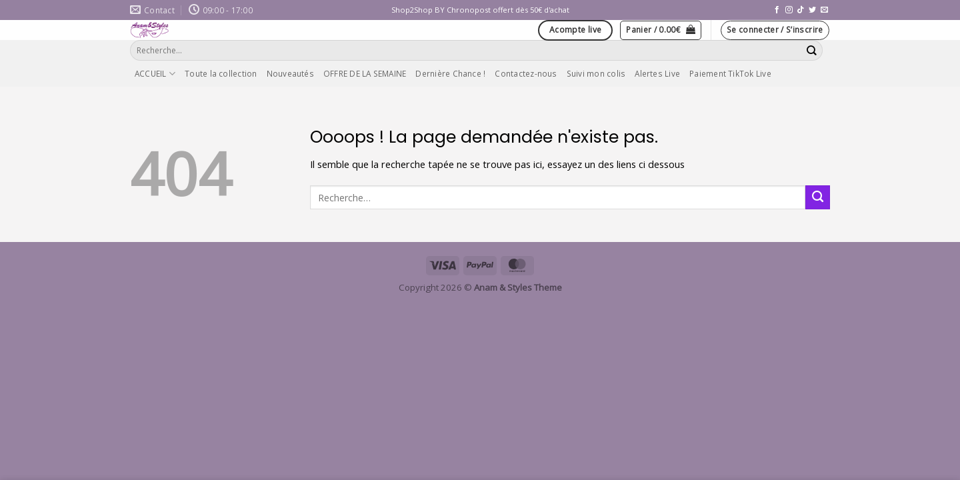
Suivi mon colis (596, 73)
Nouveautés (290, 73)
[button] (660, 30)
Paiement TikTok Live (730, 73)
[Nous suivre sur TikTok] (800, 10)
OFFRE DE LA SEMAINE (364, 73)
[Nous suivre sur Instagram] (789, 10)
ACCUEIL (155, 73)
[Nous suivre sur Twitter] (812, 10)
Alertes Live (657, 73)
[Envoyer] (812, 50)
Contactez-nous (526, 73)
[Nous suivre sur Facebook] (777, 10)
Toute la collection (221, 73)
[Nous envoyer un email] (824, 10)
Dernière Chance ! (450, 73)
